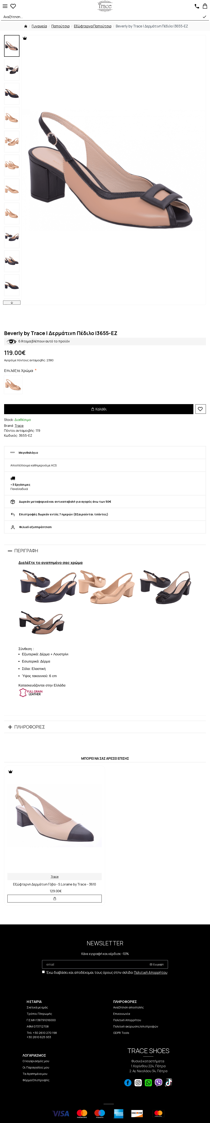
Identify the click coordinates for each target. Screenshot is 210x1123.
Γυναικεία (39, 26)
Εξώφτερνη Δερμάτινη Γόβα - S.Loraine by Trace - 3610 (54, 884)
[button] (12, 303)
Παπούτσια (60, 26)
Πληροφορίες (29, 727)
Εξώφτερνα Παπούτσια (92, 26)
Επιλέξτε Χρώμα (19, 370)
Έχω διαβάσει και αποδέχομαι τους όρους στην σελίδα (105, 972)
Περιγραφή (26, 551)
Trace (19, 425)
